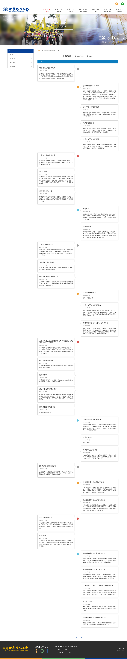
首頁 (38, 50)
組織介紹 (59, 10)
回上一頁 (78, 637)
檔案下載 (107, 10)
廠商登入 (121, 648)
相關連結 (95, 10)
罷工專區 (47, 10)
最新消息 (71, 10)
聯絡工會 (120, 10)
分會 (11, 54)
